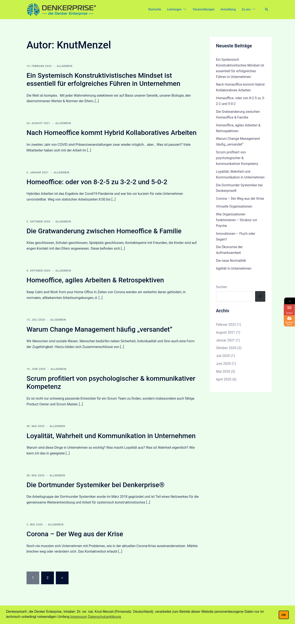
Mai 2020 (223, 371)
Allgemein (65, 66)
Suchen (221, 287)
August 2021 (225, 332)
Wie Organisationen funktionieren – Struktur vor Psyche (236, 220)
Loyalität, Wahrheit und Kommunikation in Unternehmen (111, 436)
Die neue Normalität (231, 261)
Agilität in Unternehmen (233, 268)
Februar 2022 (226, 325)
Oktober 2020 (226, 348)
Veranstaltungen (204, 9)
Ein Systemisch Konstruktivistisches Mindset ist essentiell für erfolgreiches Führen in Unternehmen (103, 79)
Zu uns (246, 9)
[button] (266, 9)
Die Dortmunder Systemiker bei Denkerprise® (95, 485)
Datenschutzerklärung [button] (104, 616)
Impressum (78, 616)
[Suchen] (260, 296)
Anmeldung (228, 9)
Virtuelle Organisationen (234, 206)
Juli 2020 (223, 356)
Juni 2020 (223, 364)
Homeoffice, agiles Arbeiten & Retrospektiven (95, 280)
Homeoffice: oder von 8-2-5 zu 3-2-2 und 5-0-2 (97, 182)
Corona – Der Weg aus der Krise (75, 534)
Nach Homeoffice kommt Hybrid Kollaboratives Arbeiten (112, 133)
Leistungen (174, 9)
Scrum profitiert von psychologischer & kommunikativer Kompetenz (237, 158)
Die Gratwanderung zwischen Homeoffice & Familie (104, 231)
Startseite (154, 9)
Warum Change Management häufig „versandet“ (99, 329)
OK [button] (283, 615)
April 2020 (224, 379)
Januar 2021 (225, 340)
